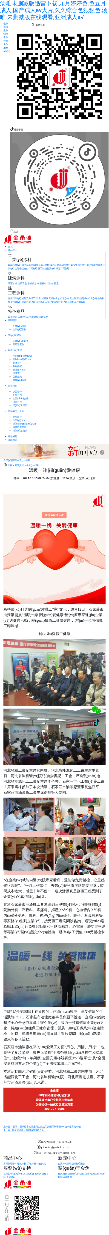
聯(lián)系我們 (20, 405)
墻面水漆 (12, 283)
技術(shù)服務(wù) (22, 356)
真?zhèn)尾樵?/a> (22, 359)
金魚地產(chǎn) (6, 47)
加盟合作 (17, 391)
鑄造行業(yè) (62, 268)
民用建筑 (12, 317)
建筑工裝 (22, 283)
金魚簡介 (17, 417)
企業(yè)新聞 (19, 326)
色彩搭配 (17, 366)
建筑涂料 (21, 1163)
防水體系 (54, 283)
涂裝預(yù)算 (19, 369)
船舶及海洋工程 (30, 298)
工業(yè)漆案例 (20, 341)
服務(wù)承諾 (19, 380)
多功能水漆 (33, 283)
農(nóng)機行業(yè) (67, 265)
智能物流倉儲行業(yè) (26, 268)
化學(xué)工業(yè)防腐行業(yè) (51, 302)
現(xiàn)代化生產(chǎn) (25, 423)
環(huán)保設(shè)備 (32, 265)
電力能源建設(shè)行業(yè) (83, 298)
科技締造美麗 (19, 427)
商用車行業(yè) (85, 265)
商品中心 (12, 250)
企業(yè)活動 (19, 329)
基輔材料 (44, 283)
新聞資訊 (12, 320)
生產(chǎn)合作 (21, 398)
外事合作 (17, 395)
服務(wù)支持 (15, 350)
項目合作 (17, 402)
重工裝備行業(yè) (46, 268)
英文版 (24, 231)
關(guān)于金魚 (16, 411)
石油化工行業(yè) (76, 302)
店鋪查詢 (17, 376)
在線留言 (12, 440)
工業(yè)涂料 (10, 1163)
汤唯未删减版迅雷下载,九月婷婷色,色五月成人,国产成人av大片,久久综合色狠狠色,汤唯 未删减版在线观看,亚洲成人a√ (53, 10)
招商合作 (12, 386)
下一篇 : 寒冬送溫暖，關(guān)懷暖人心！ (24, 1130)
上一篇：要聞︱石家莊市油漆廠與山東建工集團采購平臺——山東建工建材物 (42, 1126)
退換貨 (16, 373)
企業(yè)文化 (19, 420)
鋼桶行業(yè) (14, 265)
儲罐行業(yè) (14, 298)
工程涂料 (31, 1163)
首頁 (10, 246)
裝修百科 (17, 363)
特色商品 (41, 1163)
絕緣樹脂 (36, 317)
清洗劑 (44, 317)
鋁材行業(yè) (50, 265)
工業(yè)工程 (24, 317)
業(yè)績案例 (14, 335)
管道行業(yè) (28, 302)
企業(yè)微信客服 (21, 25)
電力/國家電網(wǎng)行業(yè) (53, 298)
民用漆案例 (18, 344)
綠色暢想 (12, 436)
